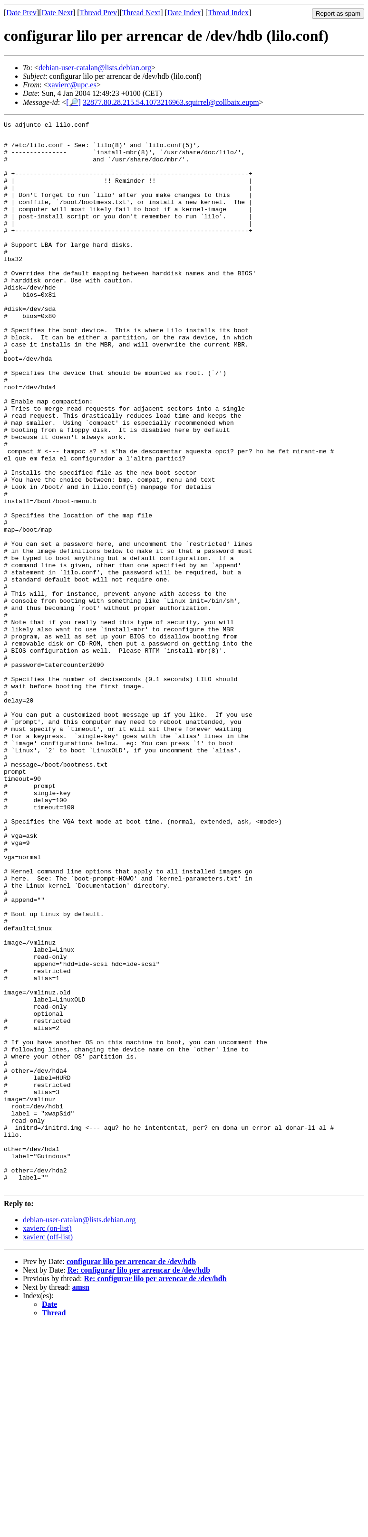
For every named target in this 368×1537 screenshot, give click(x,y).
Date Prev (21, 13)
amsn (80, 1499)
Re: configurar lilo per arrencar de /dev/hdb (139, 1482)
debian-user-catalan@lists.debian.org (95, 68)
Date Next (57, 13)
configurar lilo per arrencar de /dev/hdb (131, 1474)
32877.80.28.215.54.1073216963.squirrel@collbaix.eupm (171, 102)
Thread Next (141, 13)
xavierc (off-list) (48, 1449)
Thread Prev (98, 13)
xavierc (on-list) (47, 1440)
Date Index (184, 13)
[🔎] (73, 102)
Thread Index (228, 13)
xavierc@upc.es (72, 85)
